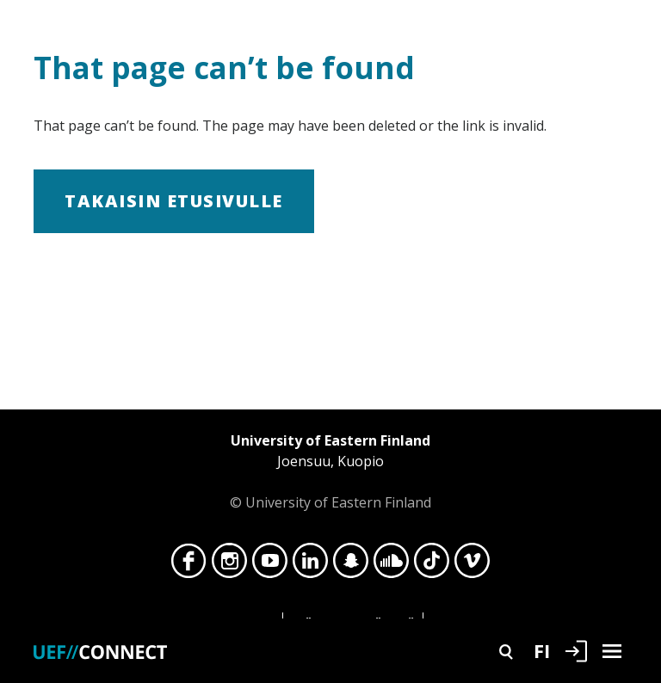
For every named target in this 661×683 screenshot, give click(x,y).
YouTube (269, 565)
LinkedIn (310, 565)
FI (542, 650)
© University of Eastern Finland (330, 471)
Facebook (189, 565)
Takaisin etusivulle (174, 200)
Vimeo (472, 565)
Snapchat (350, 565)
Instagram (229, 565)
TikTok (431, 565)
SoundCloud (391, 565)
